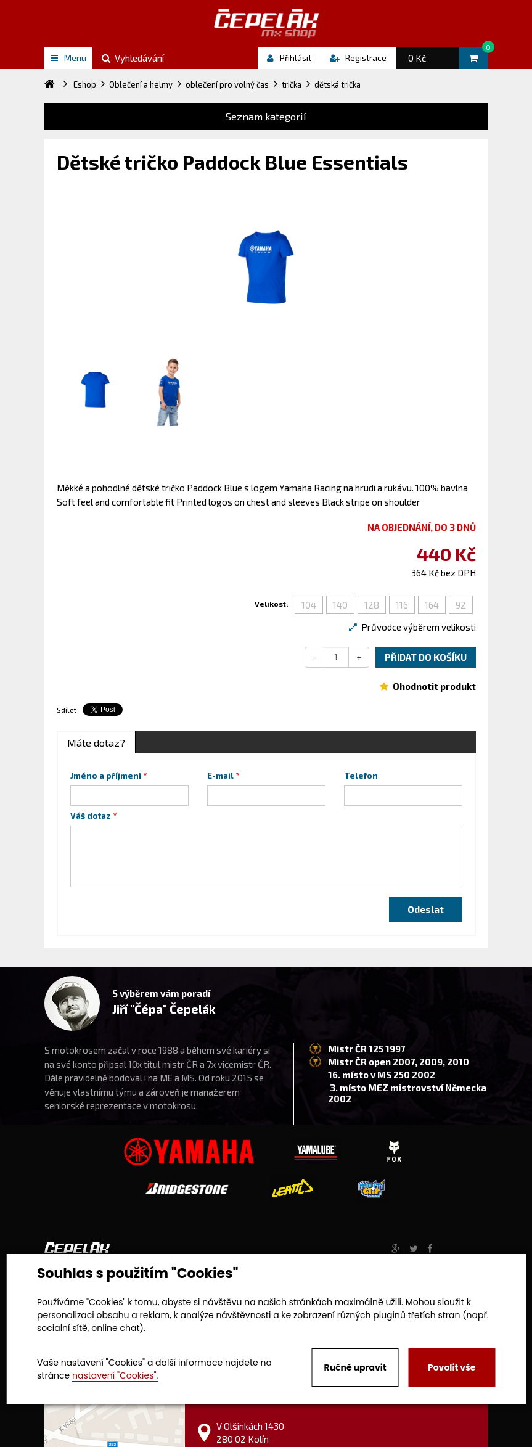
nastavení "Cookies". (115, 1375)
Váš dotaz (90, 816)
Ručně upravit (355, 1367)
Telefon (361, 776)
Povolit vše (451, 1367)
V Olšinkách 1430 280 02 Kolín (250, 1432)
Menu (68, 57)
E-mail (220, 776)
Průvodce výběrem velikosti (412, 627)
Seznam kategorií (266, 116)
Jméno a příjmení (105, 776)
